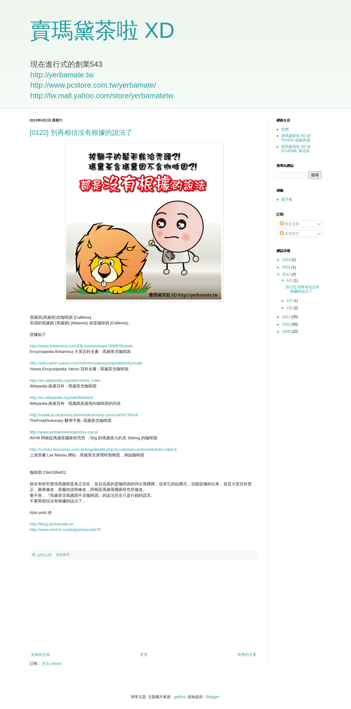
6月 (289, 280)
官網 (285, 129)
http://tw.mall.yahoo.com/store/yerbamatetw (102, 95)
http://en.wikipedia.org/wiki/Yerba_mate (65, 380)
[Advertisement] (143, 606)
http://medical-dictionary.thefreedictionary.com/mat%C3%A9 (84, 415)
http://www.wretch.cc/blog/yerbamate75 (65, 529)
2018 (286, 260)
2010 (286, 324)
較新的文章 (40, 654)
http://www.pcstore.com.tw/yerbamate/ (93, 85)
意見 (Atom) (51, 663)
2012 (286, 274)
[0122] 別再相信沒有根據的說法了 (81, 132)
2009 (286, 331)
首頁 (143, 654)
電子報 (286, 199)
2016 (286, 267)
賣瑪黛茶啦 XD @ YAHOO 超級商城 (296, 138)
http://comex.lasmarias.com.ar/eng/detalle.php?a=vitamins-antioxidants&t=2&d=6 (103, 449)
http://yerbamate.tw (62, 75)
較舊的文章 (247, 654)
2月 (289, 308)
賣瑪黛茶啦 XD (102, 30)
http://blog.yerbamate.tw (52, 524)
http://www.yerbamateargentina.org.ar (64, 432)
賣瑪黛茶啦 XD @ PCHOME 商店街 (296, 148)
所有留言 (289, 233)
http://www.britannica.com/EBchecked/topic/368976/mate (81, 346)
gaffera (180, 697)
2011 (286, 317)
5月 (289, 301)
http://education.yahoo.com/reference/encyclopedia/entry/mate (86, 363)
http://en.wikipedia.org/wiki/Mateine (61, 397)
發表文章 (289, 224)
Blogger (212, 697)
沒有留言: (63, 554)
